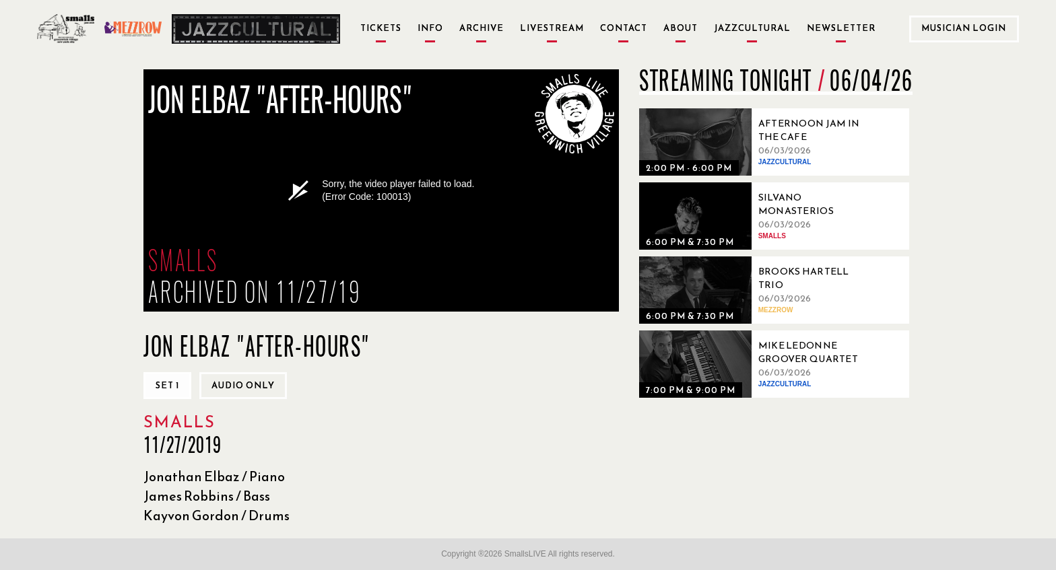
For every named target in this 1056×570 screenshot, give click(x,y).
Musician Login (963, 28)
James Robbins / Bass (206, 496)
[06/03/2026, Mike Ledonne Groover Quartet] (753, 364)
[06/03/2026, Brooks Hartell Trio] (753, 290)
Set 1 (167, 385)
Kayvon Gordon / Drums (216, 515)
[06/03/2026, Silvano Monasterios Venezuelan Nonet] (753, 216)
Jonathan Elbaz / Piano (214, 476)
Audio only (243, 385)
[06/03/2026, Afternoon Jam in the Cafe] (753, 142)
